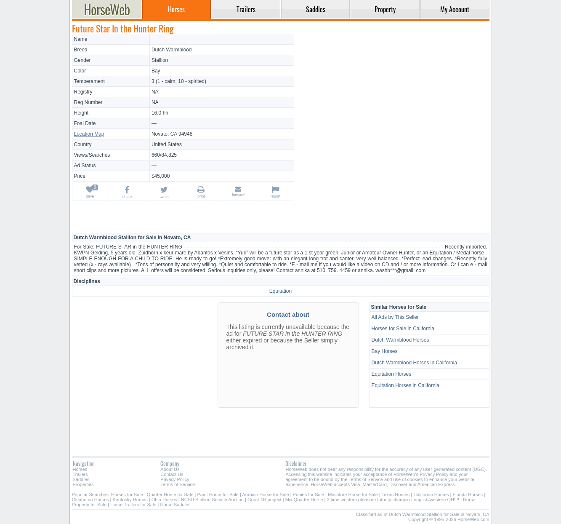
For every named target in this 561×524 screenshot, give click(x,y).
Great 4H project (264, 499)
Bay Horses (385, 351)
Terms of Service (177, 484)
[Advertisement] (392, 93)
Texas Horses (396, 494)
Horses (80, 469)
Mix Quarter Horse (304, 499)
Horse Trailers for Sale (133, 504)
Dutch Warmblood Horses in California (414, 363)
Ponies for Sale (308, 494)
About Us (169, 469)
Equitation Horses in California (405, 385)
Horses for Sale (127, 494)
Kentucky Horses (130, 499)
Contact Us (171, 474)
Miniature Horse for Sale (353, 494)
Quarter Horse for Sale (170, 494)
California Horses (431, 494)
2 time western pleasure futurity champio (368, 499)
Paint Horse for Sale (218, 494)
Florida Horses (468, 494)
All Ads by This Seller (395, 317)
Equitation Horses (392, 374)
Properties (83, 484)
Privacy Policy (174, 479)
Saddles (81, 479)
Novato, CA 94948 (172, 134)
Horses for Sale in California (403, 329)
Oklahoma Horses (90, 499)
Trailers (80, 474)
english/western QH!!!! (436, 499)
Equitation (280, 291)
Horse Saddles (175, 504)
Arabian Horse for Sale (265, 494)
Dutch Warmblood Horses (400, 340)
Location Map (89, 134)
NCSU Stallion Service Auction (212, 499)
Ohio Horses (164, 499)
